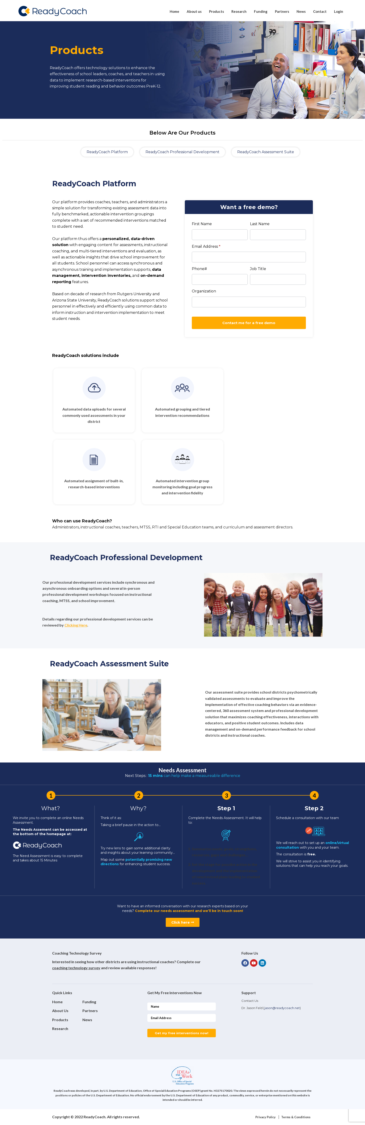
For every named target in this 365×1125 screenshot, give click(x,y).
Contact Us (249, 1001)
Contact (320, 11)
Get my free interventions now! (181, 1033)
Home (174, 11)
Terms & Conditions (296, 1117)
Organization (204, 291)
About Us (60, 1010)
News (301, 11)
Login (338, 11)
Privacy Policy (265, 1117)
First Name (202, 224)
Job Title (258, 269)
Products (216, 11)
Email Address (206, 246)
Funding (260, 11)
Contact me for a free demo (248, 323)
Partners (282, 11)
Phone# (199, 269)
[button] (107, 152)
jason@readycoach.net (282, 1008)
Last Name (260, 224)
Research (239, 11)
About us (194, 11)
